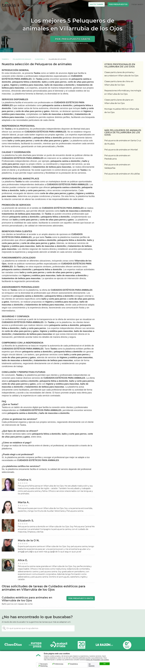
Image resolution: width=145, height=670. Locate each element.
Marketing (43, 666)
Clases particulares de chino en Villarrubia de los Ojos (118, 83)
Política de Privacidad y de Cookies (97, 660)
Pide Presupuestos (118, 4)
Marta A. (23, 502)
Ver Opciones (92, 665)
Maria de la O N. (28, 540)
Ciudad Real (39, 59)
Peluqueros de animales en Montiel (121, 150)
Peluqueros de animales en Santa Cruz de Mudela (122, 142)
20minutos (81, 645)
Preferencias (58, 664)
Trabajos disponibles (56, 4)
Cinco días (13, 645)
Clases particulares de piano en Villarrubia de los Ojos (118, 101)
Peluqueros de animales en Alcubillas (122, 174)
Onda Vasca (127, 645)
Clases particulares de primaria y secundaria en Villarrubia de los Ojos (121, 74)
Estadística (74, 664)
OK (104, 664)
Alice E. (23, 560)
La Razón (104, 645)
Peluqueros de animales (22, 59)
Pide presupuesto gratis (72, 39)
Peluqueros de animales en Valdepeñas (117, 166)
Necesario (44, 664)
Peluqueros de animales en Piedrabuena (117, 157)
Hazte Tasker (96, 4)
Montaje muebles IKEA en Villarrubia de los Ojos (121, 110)
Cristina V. (25, 479)
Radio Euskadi (58, 645)
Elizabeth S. (26, 520)
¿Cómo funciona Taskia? (31, 4)
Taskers (5, 59)
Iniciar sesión (137, 4)
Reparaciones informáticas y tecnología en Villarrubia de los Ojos (122, 92)
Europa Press (36, 645)
